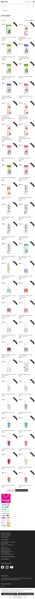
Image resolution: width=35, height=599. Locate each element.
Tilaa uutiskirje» (4, 575)
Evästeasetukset (17, 596)
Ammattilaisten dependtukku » (8, 556)
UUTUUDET (5, 10)
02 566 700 (5, 543)
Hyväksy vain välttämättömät (26, 593)
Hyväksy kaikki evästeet (9, 593)
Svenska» (3, 586)
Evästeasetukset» (5, 559)
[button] (26, 2)
